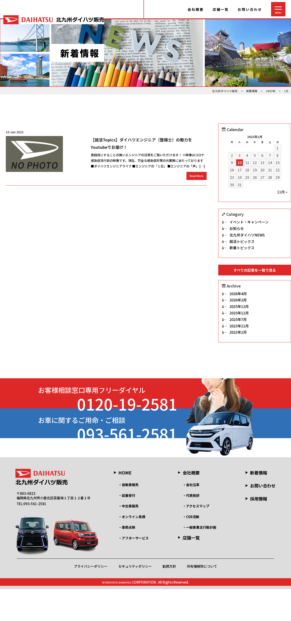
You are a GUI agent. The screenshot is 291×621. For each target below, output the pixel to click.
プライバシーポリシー (90, 598)
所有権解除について (202, 598)
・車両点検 (126, 559)
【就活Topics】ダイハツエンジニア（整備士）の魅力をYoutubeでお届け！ (141, 143)
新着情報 (258, 504)
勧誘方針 (169, 598)
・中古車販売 (128, 538)
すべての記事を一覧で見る (254, 270)
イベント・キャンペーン (249, 222)
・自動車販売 (128, 516)
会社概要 (196, 9)
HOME (125, 504)
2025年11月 (239, 315)
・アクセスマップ (196, 538)
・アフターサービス (133, 569)
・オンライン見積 (131, 548)
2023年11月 (239, 328)
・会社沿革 (191, 516)
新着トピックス (242, 247)
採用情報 (258, 531)
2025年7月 (238, 321)
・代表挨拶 (191, 527)
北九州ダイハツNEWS (247, 235)
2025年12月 (239, 308)
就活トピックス (242, 241)
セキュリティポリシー (135, 598)
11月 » (282, 192)
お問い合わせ (250, 9)
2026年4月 (238, 295)
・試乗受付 (126, 527)
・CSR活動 (191, 548)
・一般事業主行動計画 (199, 559)
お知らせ (236, 228)
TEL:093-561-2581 (31, 535)
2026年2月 (238, 302)
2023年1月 (238, 334)
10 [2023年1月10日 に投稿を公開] (240, 162)
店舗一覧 (221, 9)
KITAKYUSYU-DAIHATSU (117, 614)
